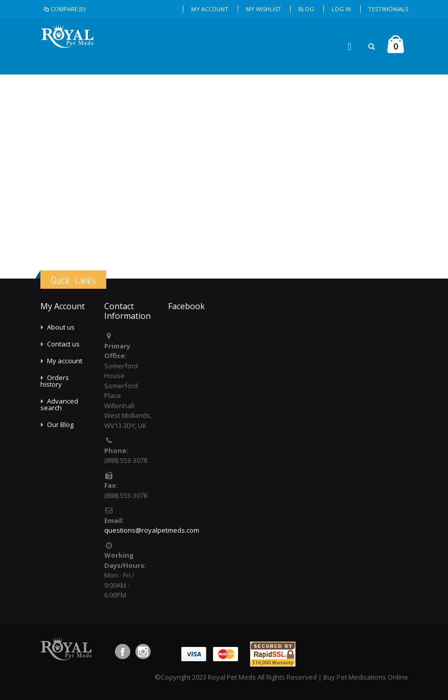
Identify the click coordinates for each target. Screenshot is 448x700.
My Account (209, 9)
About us (61, 327)
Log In (341, 9)
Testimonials (388, 9)
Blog (306, 9)
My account (64, 360)
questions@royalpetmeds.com (151, 530)
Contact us (63, 343)
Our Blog (60, 424)
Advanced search (59, 404)
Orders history (54, 381)
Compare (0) (64, 9)
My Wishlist (263, 9)
